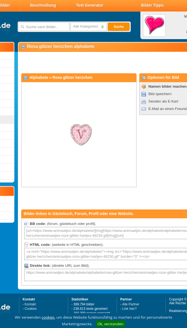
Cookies (30, 309)
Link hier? (129, 309)
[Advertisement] (83, 62)
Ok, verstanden (110, 323)
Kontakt (30, 304)
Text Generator (89, 5)
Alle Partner (131, 304)
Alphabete (39, 77)
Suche (119, 27)
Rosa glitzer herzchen (72, 77)
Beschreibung (43, 5)
